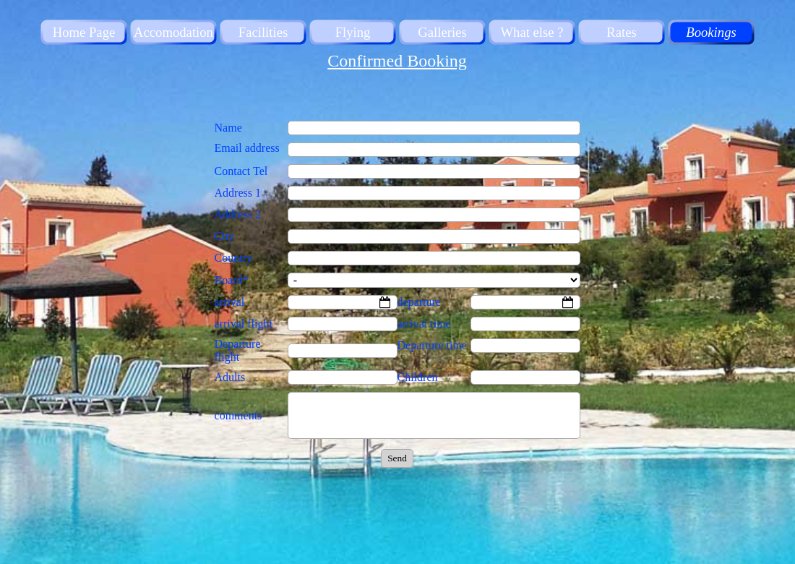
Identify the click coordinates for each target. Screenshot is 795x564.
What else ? (531, 32)
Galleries (442, 32)
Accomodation (173, 32)
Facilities (263, 32)
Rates (621, 32)
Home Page (84, 32)
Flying (353, 32)
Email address (247, 148)
